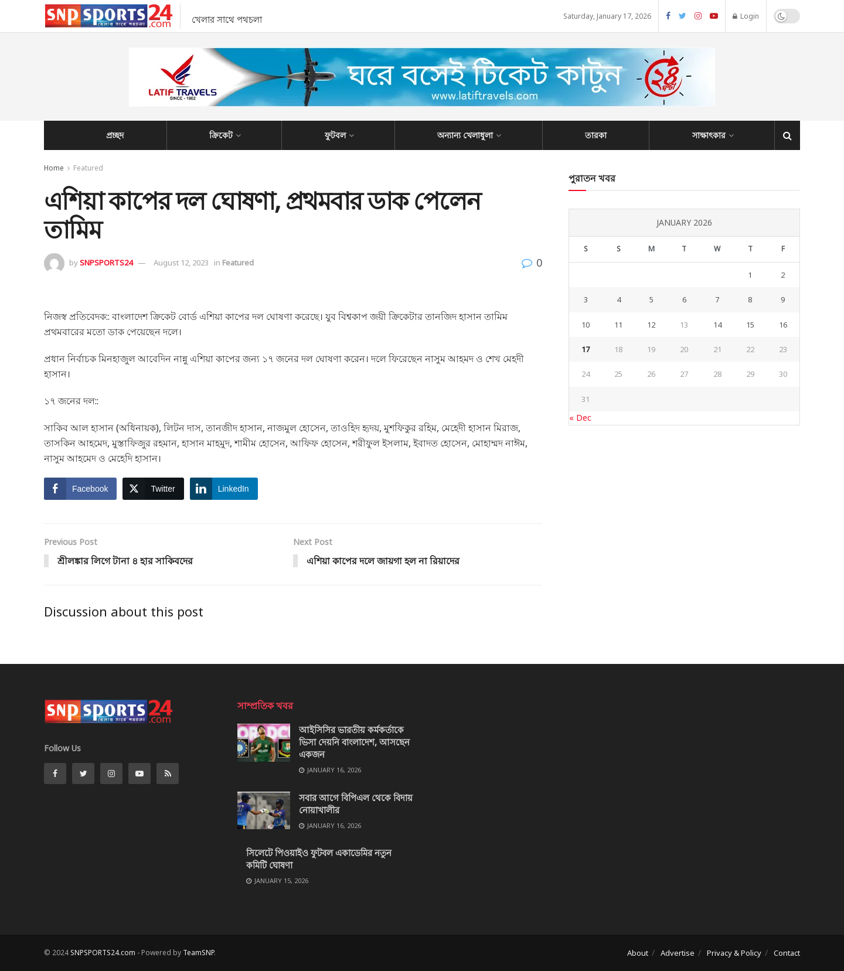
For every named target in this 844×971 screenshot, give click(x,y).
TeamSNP (198, 953)
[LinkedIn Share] (224, 489)
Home (54, 168)
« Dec (580, 417)
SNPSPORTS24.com (102, 953)
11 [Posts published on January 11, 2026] (618, 324)
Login (746, 16)
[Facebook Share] (80, 489)
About (637, 953)
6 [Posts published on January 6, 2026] (684, 299)
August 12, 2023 (181, 262)
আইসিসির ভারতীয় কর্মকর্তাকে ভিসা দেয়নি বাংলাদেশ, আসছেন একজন (354, 742)
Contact (787, 953)
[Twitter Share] (152, 489)
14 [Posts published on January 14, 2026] (717, 324)
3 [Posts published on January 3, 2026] (586, 299)
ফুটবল (335, 135)
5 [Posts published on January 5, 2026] (651, 299)
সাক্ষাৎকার (709, 135)
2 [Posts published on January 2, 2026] (783, 275)
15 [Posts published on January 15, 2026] (750, 324)
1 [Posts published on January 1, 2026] (750, 275)
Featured (88, 168)
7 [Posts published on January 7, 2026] (717, 299)
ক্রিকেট (221, 135)
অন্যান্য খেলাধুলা (465, 135)
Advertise (678, 953)
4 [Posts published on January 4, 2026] (619, 299)
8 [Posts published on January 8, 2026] (750, 299)
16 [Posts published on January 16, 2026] (783, 324)
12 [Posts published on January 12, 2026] (651, 324)
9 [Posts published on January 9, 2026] (783, 299)
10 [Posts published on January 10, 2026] (585, 324)
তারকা (596, 135)
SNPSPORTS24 (106, 262)
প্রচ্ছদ (115, 135)
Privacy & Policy (734, 953)
